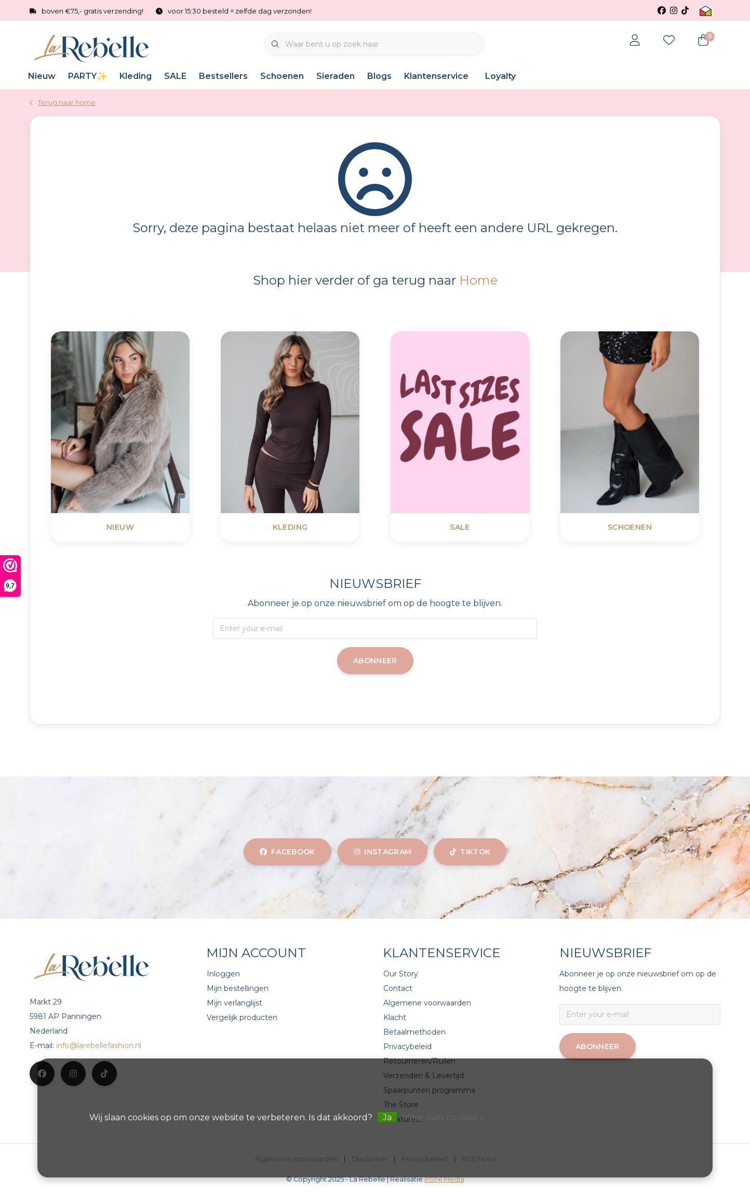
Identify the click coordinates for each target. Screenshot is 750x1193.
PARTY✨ (87, 76)
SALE (175, 76)
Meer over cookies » (443, 1117)
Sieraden (335, 76)
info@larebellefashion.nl (98, 1045)
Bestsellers (223, 76)
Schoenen (282, 76)
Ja (387, 1117)
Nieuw (42, 76)
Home (478, 280)
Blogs (379, 76)
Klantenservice (436, 76)
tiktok (470, 851)
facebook (287, 851)
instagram (382, 851)
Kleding (135, 76)
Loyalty (500, 76)
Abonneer (375, 660)
